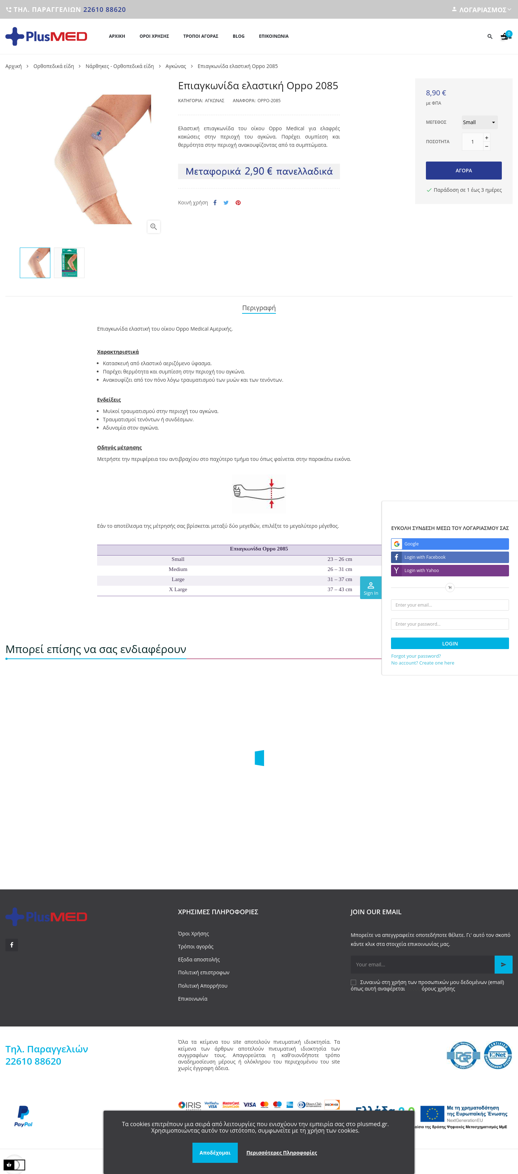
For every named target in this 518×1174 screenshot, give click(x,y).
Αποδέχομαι (215, 1152)
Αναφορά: (244, 101)
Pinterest (238, 202)
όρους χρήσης (438, 985)
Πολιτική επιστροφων (204, 969)
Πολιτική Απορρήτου (202, 982)
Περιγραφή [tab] (259, 306)
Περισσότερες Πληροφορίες (281, 1152)
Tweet (226, 202)
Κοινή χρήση (215, 202)
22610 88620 (104, 9)
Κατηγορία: (190, 101)
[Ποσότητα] (472, 142)
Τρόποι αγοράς (195, 943)
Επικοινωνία (192, 995)
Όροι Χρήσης (193, 930)
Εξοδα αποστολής (199, 956)
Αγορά (464, 170)
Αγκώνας (214, 101)
